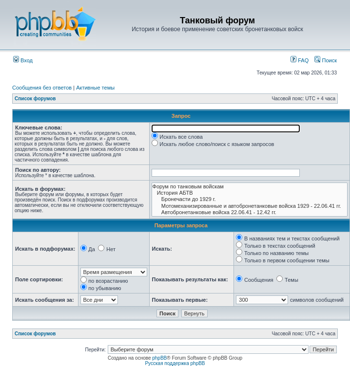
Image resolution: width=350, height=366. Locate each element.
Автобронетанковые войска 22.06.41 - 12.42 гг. (250, 212)
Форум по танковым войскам (250, 186)
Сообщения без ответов (42, 88)
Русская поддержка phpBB (175, 363)
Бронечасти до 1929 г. (250, 199)
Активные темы (95, 88)
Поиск (325, 60)
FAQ (300, 60)
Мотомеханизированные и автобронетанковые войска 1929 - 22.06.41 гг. (250, 206)
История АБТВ (250, 193)
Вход (23, 60)
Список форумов (35, 98)
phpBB (159, 358)
